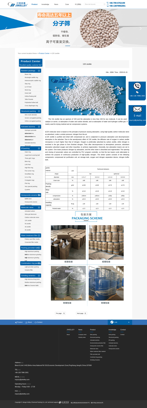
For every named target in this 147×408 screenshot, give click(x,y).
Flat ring (27, 183)
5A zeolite (28, 223)
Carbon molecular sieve (32, 217)
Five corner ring (29, 171)
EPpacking (25, 148)
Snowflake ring (29, 174)
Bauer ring (28, 74)
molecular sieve (113, 346)
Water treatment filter (29, 235)
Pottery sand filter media (32, 239)
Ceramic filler (29, 270)
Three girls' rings (30, 158)
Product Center (44, 53)
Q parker (27, 189)
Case (67, 4)
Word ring (28, 90)
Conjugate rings (29, 180)
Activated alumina (28, 127)
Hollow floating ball (30, 96)
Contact (38, 322)
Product (34, 4)
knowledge (45, 4)
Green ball (28, 93)
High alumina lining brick (32, 279)
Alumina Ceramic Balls (32, 285)
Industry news (82, 337)
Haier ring (28, 152)
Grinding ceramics (28, 276)
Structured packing (28, 111)
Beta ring (27, 161)
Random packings (28, 71)
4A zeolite (28, 227)
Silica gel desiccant (30, 214)
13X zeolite (28, 220)
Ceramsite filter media (31, 242)
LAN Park (28, 164)
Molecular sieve (27, 207)
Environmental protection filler (98, 343)
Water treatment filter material (98, 351)
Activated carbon (30, 211)
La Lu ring (28, 177)
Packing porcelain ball (29, 248)
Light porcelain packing (32, 267)
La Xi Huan (28, 87)
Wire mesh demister (31, 115)
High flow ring (29, 167)
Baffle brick (28, 199)
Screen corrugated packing (33, 118)
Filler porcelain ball (95, 354)
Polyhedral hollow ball (31, 102)
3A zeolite (28, 230)
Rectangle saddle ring (31, 77)
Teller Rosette (29, 99)
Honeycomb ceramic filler (31, 195)
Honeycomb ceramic (114, 348)
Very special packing (31, 186)
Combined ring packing (96, 357)
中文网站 (78, 4)
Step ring (27, 83)
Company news (82, 334)
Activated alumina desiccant (30, 144)
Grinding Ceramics (95, 360)
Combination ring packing (31, 263)
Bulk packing (93, 334)
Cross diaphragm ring (31, 105)
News (56, 4)
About (28, 322)
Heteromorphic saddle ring (33, 80)
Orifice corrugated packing (33, 121)
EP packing (112, 340)
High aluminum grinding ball (32, 259)
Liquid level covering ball (32, 155)
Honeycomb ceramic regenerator (31, 203)
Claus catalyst (29, 139)
